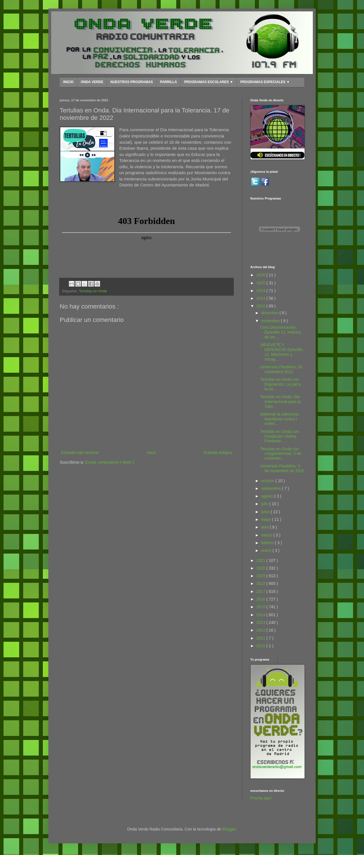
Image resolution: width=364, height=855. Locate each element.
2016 (261, 599)
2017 (261, 591)
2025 (261, 283)
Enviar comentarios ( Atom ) (109, 462)
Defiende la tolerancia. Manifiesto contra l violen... (280, 419)
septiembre (271, 488)
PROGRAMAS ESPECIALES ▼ (265, 82)
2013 (261, 622)
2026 (261, 275)
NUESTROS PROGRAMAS (131, 82)
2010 (261, 646)
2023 (261, 298)
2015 (261, 607)
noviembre (271, 320)
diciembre (270, 313)
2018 (261, 583)
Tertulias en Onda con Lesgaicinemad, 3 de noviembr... (280, 454)
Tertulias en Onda (93, 291)
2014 (261, 615)
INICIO (68, 82)
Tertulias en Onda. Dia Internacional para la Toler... (280, 401)
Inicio (151, 452)
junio (265, 511)
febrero (268, 542)
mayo (266, 519)
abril (265, 527)
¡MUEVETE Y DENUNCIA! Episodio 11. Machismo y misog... (281, 351)
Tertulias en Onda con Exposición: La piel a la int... (280, 384)
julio (265, 504)
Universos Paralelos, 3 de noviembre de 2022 (282, 468)
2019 (261, 576)
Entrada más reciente (80, 452)
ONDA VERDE (92, 82)
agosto (267, 496)
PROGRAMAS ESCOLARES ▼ (208, 82)
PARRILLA (168, 82)
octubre (268, 480)
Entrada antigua (218, 452)
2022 (261, 306)
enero (266, 550)
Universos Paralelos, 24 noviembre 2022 (281, 369)
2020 (261, 568)
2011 (261, 638)
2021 (261, 560)
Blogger (229, 829)
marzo (267, 535)
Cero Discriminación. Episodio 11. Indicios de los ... (280, 332)
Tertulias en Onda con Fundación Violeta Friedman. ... (279, 436)
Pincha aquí (260, 798)
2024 (261, 290)
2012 (261, 630)
